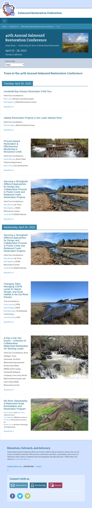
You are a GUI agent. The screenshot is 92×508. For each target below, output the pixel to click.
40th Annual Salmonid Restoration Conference (37, 26)
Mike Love (8, 99)
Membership (40, 485)
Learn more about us (22, 459)
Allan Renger (9, 307)
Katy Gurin (20, 412)
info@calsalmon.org (14, 466)
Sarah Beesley (9, 159)
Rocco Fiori (8, 165)
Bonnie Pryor (8, 424)
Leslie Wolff (8, 214)
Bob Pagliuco (9, 102)
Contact (38, 466)
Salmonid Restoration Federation (40, 13)
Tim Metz (7, 420)
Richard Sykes (9, 125)
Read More (8, 106)
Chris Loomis (9, 304)
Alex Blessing (9, 311)
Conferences (13, 26)
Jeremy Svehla (10, 317)
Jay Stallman (8, 417)
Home (4, 26)
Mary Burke (8, 204)
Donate (58, 485)
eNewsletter (21, 485)
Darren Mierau (9, 412)
